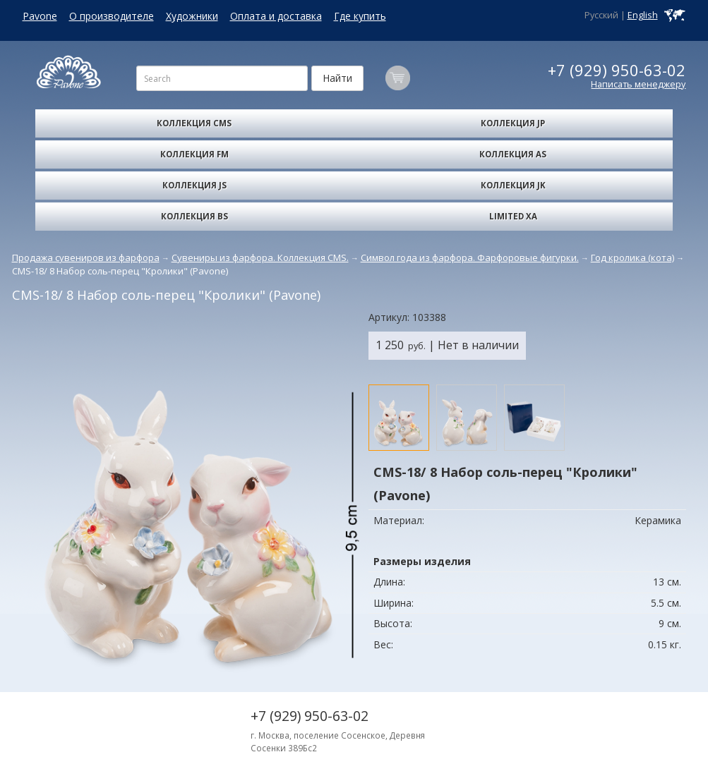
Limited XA (513, 216)
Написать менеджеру (638, 84)
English (643, 15)
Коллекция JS (194, 185)
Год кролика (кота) (632, 257)
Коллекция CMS (194, 123)
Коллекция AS (512, 154)
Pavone (40, 16)
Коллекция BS (194, 216)
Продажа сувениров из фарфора (86, 257)
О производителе (111, 16)
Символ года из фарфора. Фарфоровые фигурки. (470, 257)
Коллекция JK (513, 185)
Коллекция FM (194, 154)
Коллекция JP (513, 123)
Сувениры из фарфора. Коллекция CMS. (260, 257)
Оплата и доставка (276, 16)
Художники (192, 16)
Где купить (360, 16)
